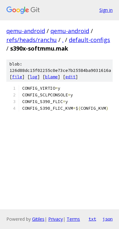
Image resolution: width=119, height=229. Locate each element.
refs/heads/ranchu (31, 40)
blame (51, 77)
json (107, 219)
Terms (73, 219)
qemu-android (25, 31)
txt (92, 219)
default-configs (89, 40)
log (33, 77)
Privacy (55, 219)
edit (70, 77)
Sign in (106, 10)
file (17, 77)
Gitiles (38, 219)
